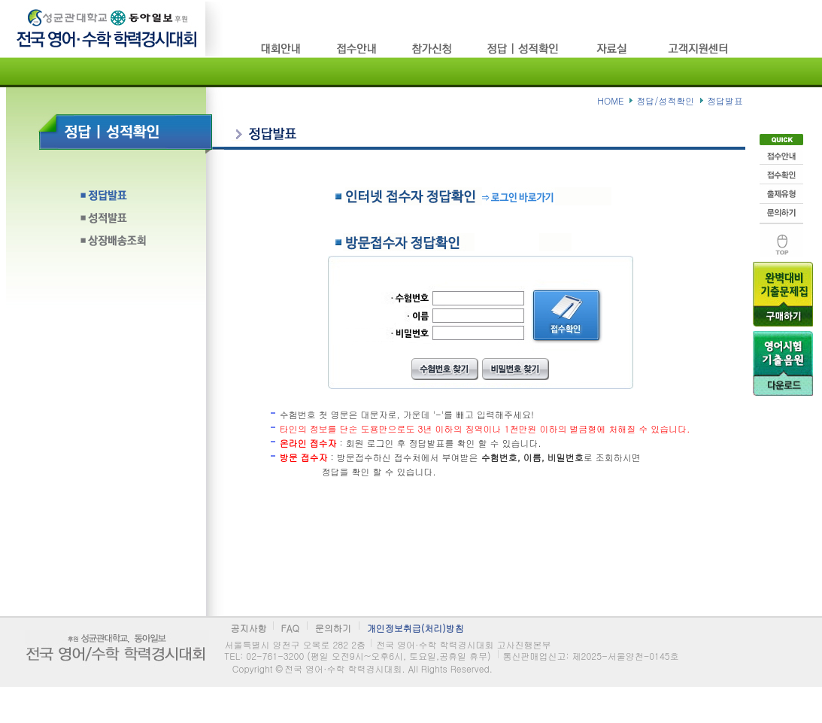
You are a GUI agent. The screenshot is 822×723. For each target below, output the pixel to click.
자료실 (614, 48)
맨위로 (781, 240)
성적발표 (135, 222)
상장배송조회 (135, 244)
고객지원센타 (699, 48)
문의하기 (781, 213)
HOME (610, 100)
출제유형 (781, 193)
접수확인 (781, 174)
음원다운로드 (783, 362)
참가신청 (432, 48)
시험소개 (282, 48)
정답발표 (135, 199)
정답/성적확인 (524, 48)
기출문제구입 (783, 293)
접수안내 (781, 154)
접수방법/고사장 (357, 48)
